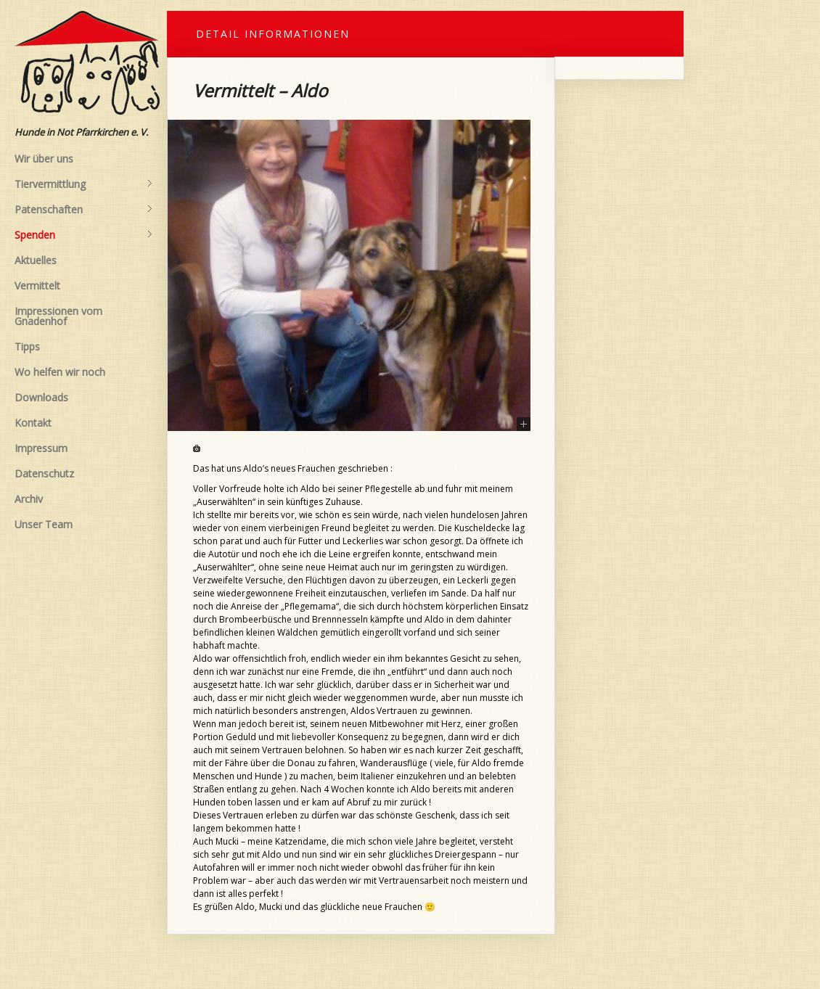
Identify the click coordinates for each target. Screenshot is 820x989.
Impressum (41, 448)
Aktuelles (36, 260)
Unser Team (44, 524)
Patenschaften (83, 209)
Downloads (41, 397)
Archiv (29, 499)
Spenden (83, 235)
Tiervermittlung (83, 184)
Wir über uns (44, 158)
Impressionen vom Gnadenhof (58, 316)
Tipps (27, 346)
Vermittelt (37, 285)
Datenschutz (44, 473)
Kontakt (33, 423)
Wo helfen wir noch (60, 372)
